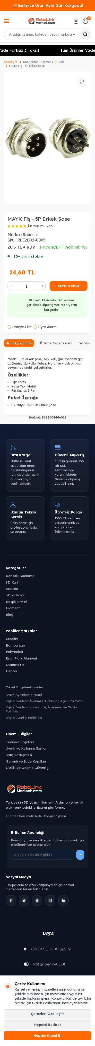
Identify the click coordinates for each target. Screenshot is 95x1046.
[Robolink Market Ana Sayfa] (47, 789)
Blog (9, 614)
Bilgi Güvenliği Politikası (24, 718)
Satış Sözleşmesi (19, 755)
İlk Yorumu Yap (40, 226)
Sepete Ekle (68, 286)
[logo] (41, 21)
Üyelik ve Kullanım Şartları (26, 748)
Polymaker (14, 651)
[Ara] (85, 34)
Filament (13, 608)
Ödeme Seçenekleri (56, 343)
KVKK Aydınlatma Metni (24, 695)
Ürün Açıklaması (19, 343)
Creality (12, 639)
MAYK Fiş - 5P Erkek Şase (27, 66)
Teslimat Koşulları (20, 742)
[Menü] (6, 21)
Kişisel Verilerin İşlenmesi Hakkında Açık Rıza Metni (44, 701)
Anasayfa (10, 62)
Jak (61, 62)
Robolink (31, 234)
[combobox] (47, 34)
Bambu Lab (15, 645)
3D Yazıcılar (15, 595)
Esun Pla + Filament (21, 658)
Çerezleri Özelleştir (47, 1014)
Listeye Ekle (20, 327)
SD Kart (12, 582)
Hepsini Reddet (47, 1025)
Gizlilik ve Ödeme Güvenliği (27, 767)
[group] (47, 138)
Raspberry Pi (16, 601)
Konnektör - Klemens (38, 62)
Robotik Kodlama (20, 576)
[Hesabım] (76, 21)
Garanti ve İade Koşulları (26, 761)
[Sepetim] (85, 21)
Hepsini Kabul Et (48, 1035)
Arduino (12, 588)
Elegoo (11, 671)
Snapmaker (15, 664)
